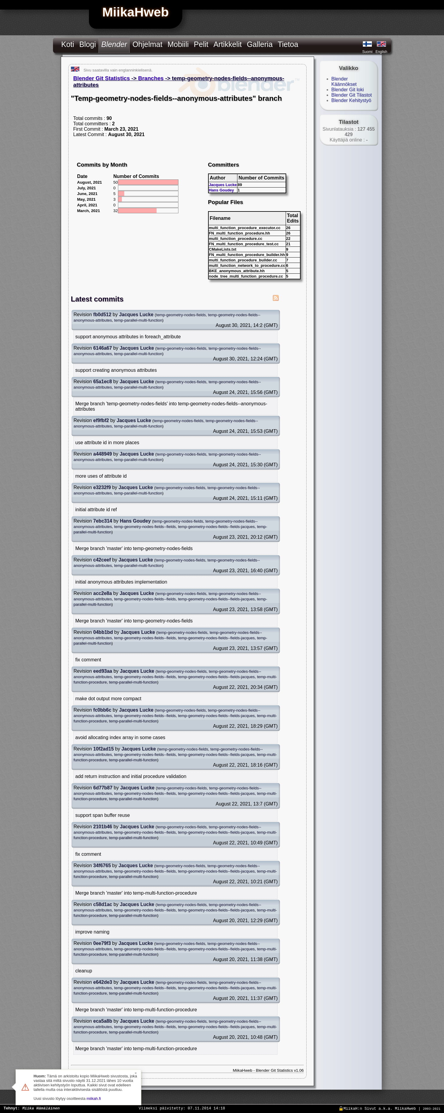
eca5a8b (102, 1021)
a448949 (102, 453)
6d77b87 (102, 787)
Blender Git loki (347, 89)
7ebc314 (102, 520)
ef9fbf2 (101, 420)
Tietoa (288, 44)
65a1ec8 (102, 381)
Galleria (259, 44)
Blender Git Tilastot (351, 95)
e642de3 (102, 982)
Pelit (201, 44)
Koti (67, 44)
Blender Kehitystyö (351, 100)
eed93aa (102, 671)
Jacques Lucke (223, 184)
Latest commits (97, 299)
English (381, 52)
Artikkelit (227, 44)
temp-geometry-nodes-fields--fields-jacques (216, 526)
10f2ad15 (103, 748)
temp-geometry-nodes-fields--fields (145, 526)
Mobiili (178, 44)
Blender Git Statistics (101, 78)
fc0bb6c (102, 709)
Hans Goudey (221, 190)
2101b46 (102, 826)
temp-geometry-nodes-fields (181, 315)
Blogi (87, 44)
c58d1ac (102, 904)
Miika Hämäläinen (41, 1108)
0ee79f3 (102, 943)
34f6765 (102, 865)
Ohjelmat (147, 44)
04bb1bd (103, 632)
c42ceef (102, 559)
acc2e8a (102, 593)
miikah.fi (94, 1098)
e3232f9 (102, 487)
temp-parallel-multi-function (138, 320)
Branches (150, 78)
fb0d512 (102, 314)
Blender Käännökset (344, 81)
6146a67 (102, 348)
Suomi (367, 52)
